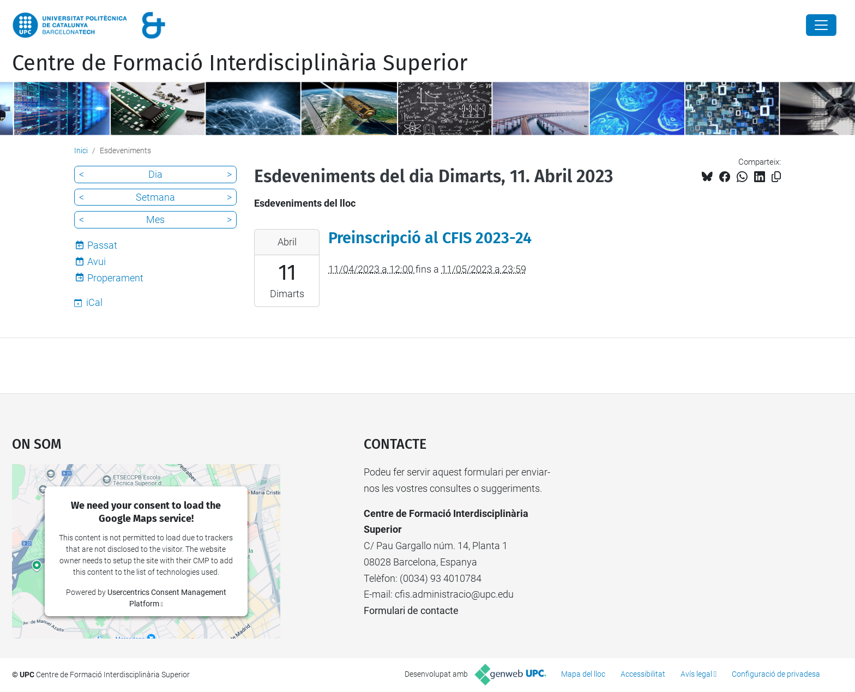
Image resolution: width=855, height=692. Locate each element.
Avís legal (696, 674)
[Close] (821, 25)
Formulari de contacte (411, 610)
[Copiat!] (776, 177)
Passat (102, 245)
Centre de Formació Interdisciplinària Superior (239, 63)
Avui (96, 261)
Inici (81, 150)
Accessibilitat (643, 674)
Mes (155, 219)
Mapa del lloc (583, 674)
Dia (155, 174)
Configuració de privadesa (776, 674)
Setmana (155, 197)
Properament (115, 278)
